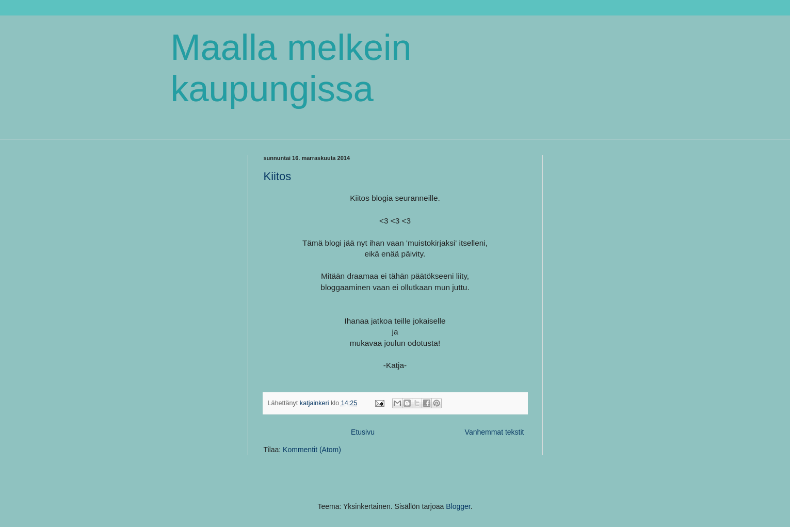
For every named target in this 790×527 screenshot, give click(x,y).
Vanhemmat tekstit (494, 432)
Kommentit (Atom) (312, 449)
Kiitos (278, 176)
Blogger (458, 506)
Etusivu (363, 432)
